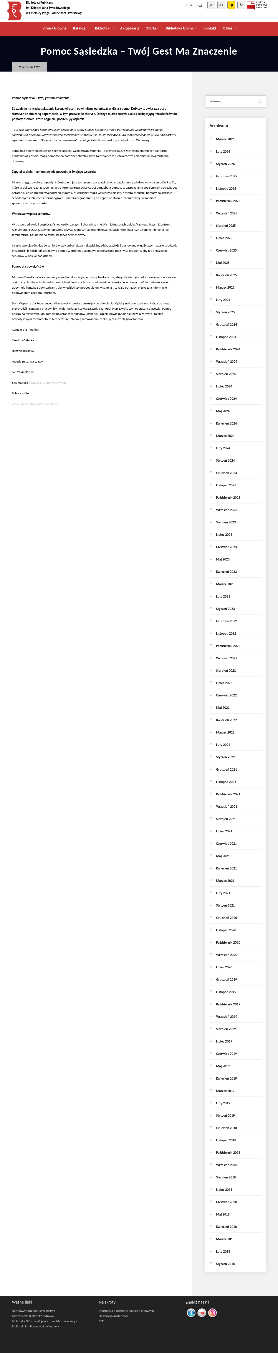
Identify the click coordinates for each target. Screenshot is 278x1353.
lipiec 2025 (224, 238)
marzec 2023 (225, 584)
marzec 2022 (225, 732)
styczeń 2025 (225, 312)
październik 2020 (228, 942)
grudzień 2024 (226, 324)
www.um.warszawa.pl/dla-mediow (35, 404)
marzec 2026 (225, 139)
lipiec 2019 (224, 1041)
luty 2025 (223, 300)
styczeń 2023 (225, 609)
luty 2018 (223, 1251)
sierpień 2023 (226, 522)
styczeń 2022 (225, 757)
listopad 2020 (226, 930)
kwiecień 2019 (226, 1078)
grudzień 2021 (226, 769)
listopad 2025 (226, 188)
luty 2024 (223, 448)
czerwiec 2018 (226, 1202)
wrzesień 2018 (226, 1165)
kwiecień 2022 (226, 720)
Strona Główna (54, 28)
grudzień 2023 (226, 473)
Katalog (79, 28)
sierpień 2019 (226, 1029)
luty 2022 (223, 745)
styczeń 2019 (225, 1115)
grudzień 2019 (226, 979)
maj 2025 (223, 263)
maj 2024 (223, 411)
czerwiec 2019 (226, 1054)
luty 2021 (223, 893)
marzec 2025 (225, 287)
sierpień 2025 (226, 226)
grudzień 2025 (226, 176)
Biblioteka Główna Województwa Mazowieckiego (44, 1321)
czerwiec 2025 (226, 250)
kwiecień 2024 (226, 423)
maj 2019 (223, 1066)
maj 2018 (223, 1214)
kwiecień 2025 (226, 275)
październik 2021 (228, 794)
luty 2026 (223, 151)
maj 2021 (223, 856)
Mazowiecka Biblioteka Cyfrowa (33, 1316)
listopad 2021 (226, 782)
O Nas (227, 28)
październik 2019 (228, 1004)
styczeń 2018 (225, 1264)
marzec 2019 (225, 1091)
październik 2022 (228, 646)
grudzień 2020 (226, 918)
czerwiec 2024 (226, 399)
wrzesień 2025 (226, 213)
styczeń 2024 (225, 460)
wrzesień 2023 (226, 510)
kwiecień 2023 (226, 572)
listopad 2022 (226, 633)
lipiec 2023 (224, 535)
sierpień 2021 (226, 819)
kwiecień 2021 (226, 868)
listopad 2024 (226, 337)
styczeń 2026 (225, 164)
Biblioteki (102, 28)
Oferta (151, 28)
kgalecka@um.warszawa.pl (48, 383)
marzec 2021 (225, 881)
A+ (221, 5)
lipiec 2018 (224, 1190)
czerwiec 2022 (226, 695)
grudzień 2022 (226, 621)
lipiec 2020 (224, 967)
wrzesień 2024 (226, 361)
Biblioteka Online (180, 28)
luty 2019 (223, 1103)
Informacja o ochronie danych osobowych (126, 1311)
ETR (101, 1321)
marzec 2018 (225, 1239)
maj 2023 (223, 559)
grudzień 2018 (226, 1128)
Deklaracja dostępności (114, 1316)
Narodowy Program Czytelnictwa (33, 1311)
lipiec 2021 (224, 831)
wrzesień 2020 (226, 955)
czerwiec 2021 (226, 844)
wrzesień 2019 (226, 1017)
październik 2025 (228, 201)
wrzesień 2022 (226, 658)
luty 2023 (223, 596)
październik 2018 (228, 1152)
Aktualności (129, 28)
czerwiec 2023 (226, 547)
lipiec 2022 (224, 683)
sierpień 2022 (226, 670)
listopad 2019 (226, 992)
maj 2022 (223, 708)
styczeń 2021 (225, 905)
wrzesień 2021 (226, 806)
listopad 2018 (226, 1140)
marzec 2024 (225, 436)
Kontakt (210, 28)
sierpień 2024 (226, 374)
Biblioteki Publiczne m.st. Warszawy (35, 1326)
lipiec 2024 (224, 386)
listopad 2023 (226, 485)
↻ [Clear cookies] (241, 5)
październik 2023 (228, 497)
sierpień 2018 (226, 1177)
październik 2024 (228, 349)
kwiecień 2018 (226, 1227)
